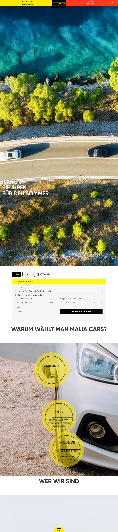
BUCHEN (90, 3)
